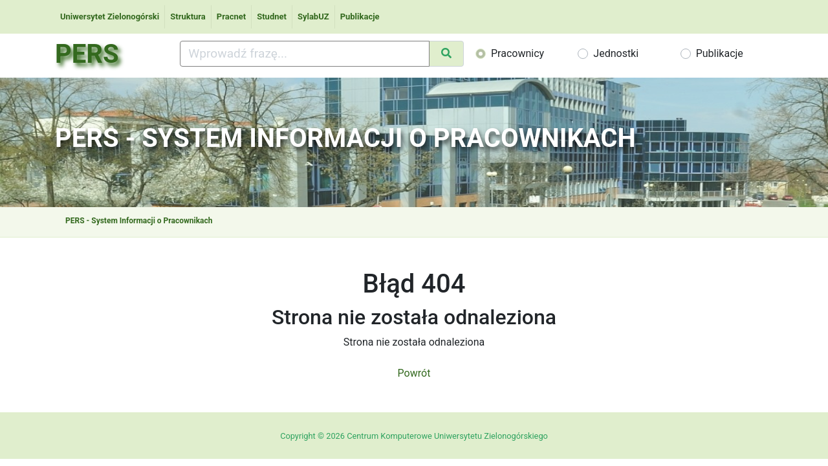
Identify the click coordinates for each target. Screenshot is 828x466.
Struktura (188, 16)
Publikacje (360, 16)
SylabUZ (313, 16)
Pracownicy (517, 53)
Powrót (414, 373)
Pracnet (231, 16)
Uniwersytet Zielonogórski (109, 16)
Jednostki (615, 53)
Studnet (272, 16)
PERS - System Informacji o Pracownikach (138, 220)
